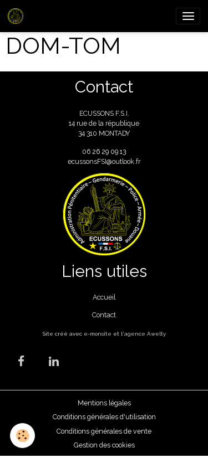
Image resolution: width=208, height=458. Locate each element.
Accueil (104, 297)
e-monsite (97, 334)
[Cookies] (22, 435)
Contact (104, 315)
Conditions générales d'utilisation (104, 417)
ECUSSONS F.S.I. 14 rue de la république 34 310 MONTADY (104, 123)
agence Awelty (145, 334)
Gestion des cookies (104, 445)
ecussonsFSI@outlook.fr (104, 161)
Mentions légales (104, 403)
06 (87, 151)
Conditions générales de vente (104, 431)
